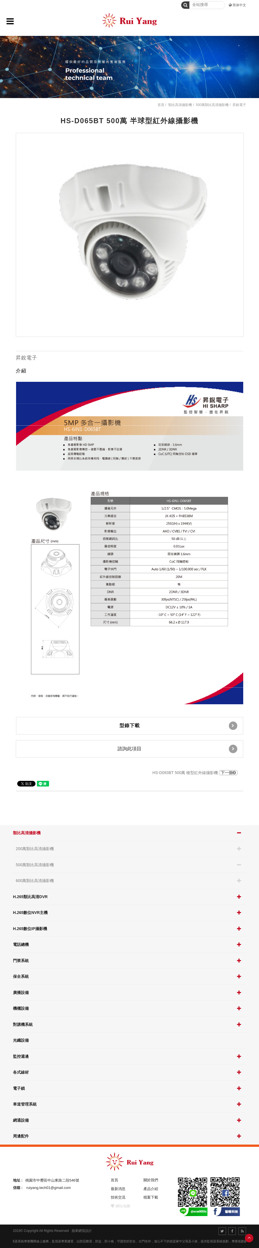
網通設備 (21, 1120)
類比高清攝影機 (27, 833)
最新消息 (118, 1189)
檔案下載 (150, 1197)
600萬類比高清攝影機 (35, 880)
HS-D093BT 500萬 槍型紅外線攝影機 (195, 772)
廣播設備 (21, 992)
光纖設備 (21, 1040)
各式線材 (21, 1072)
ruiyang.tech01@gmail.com (48, 1188)
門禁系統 (21, 960)
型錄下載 (178, 726)
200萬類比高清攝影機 (35, 848)
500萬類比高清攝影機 (35, 865)
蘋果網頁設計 (82, 1231)
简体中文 (239, 5)
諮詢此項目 (177, 749)
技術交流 (118, 1197)
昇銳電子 (239, 105)
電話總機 (21, 944)
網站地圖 (123, 1206)
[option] (129, 235)
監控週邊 (21, 1056)
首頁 (161, 105)
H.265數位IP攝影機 (30, 928)
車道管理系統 (25, 1104)
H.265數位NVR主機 (30, 912)
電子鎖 (19, 1088)
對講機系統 (23, 1024)
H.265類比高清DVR (30, 896)
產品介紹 (150, 1189)
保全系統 (21, 976)
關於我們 (150, 1180)
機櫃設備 (21, 1008)
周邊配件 (21, 1136)
